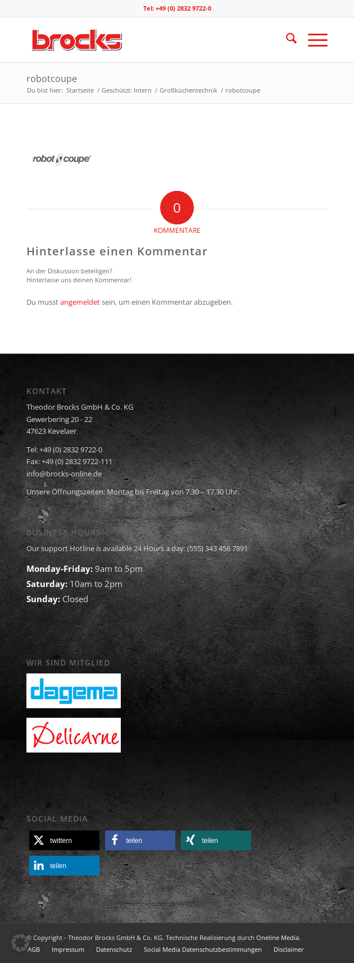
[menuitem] (286, 39)
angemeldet (80, 302)
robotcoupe (51, 78)
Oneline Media (277, 937)
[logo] (146, 39)
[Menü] (312, 39)
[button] (64, 840)
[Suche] (286, 39)
